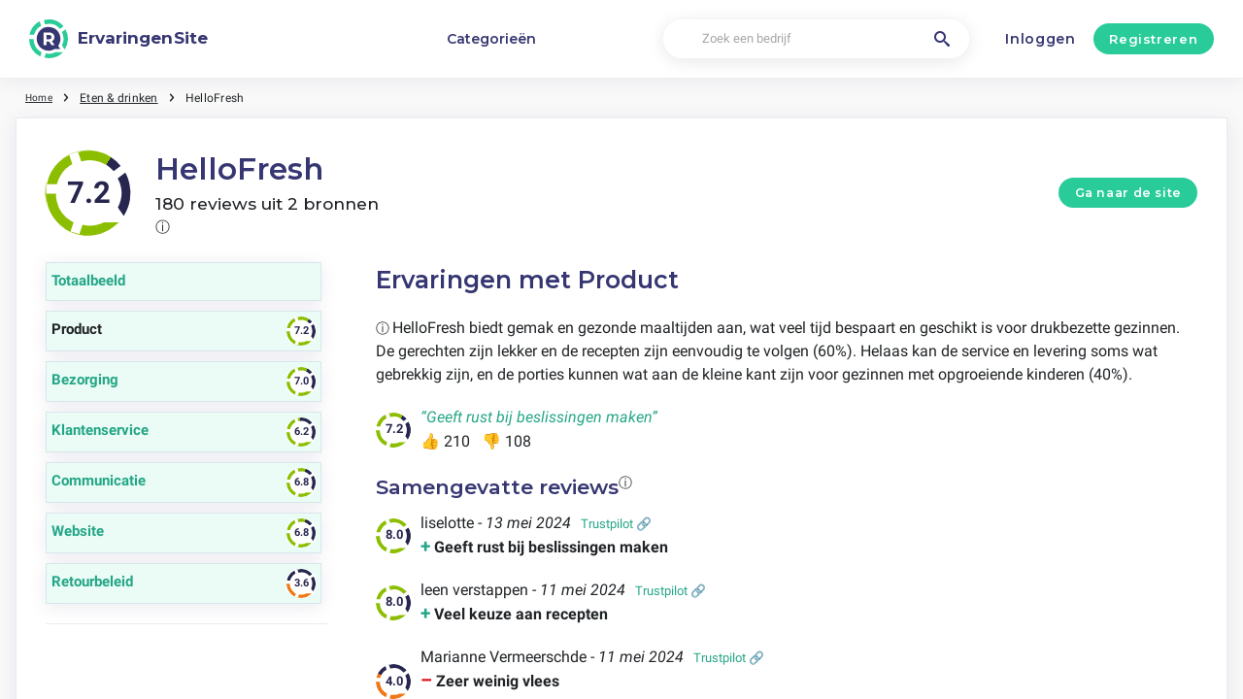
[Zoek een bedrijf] (815, 39)
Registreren (1153, 39)
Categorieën (491, 39)
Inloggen (1040, 39)
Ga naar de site (1128, 192)
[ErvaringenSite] (118, 39)
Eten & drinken (124, 97)
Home (41, 97)
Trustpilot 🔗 (616, 523)
